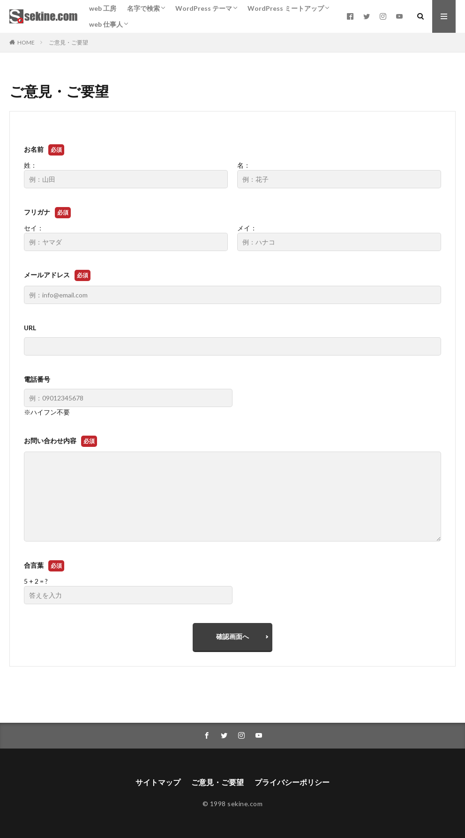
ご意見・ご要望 (68, 42)
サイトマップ (157, 782)
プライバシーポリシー (292, 782)
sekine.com (244, 804)
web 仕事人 (106, 24)
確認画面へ (232, 636)
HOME (26, 42)
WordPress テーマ (203, 8)
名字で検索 (143, 8)
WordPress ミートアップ (286, 8)
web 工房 (102, 8)
